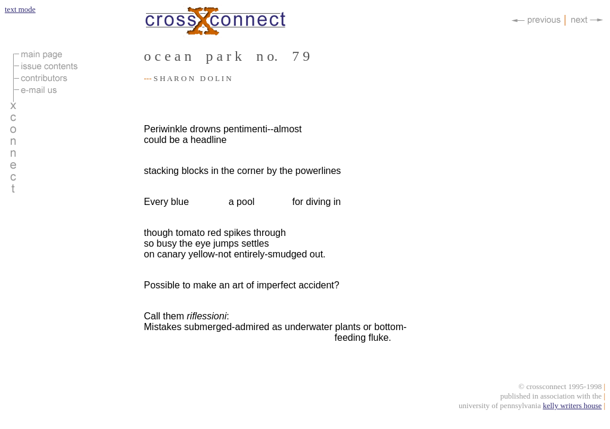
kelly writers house (572, 407)
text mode (20, 9)
